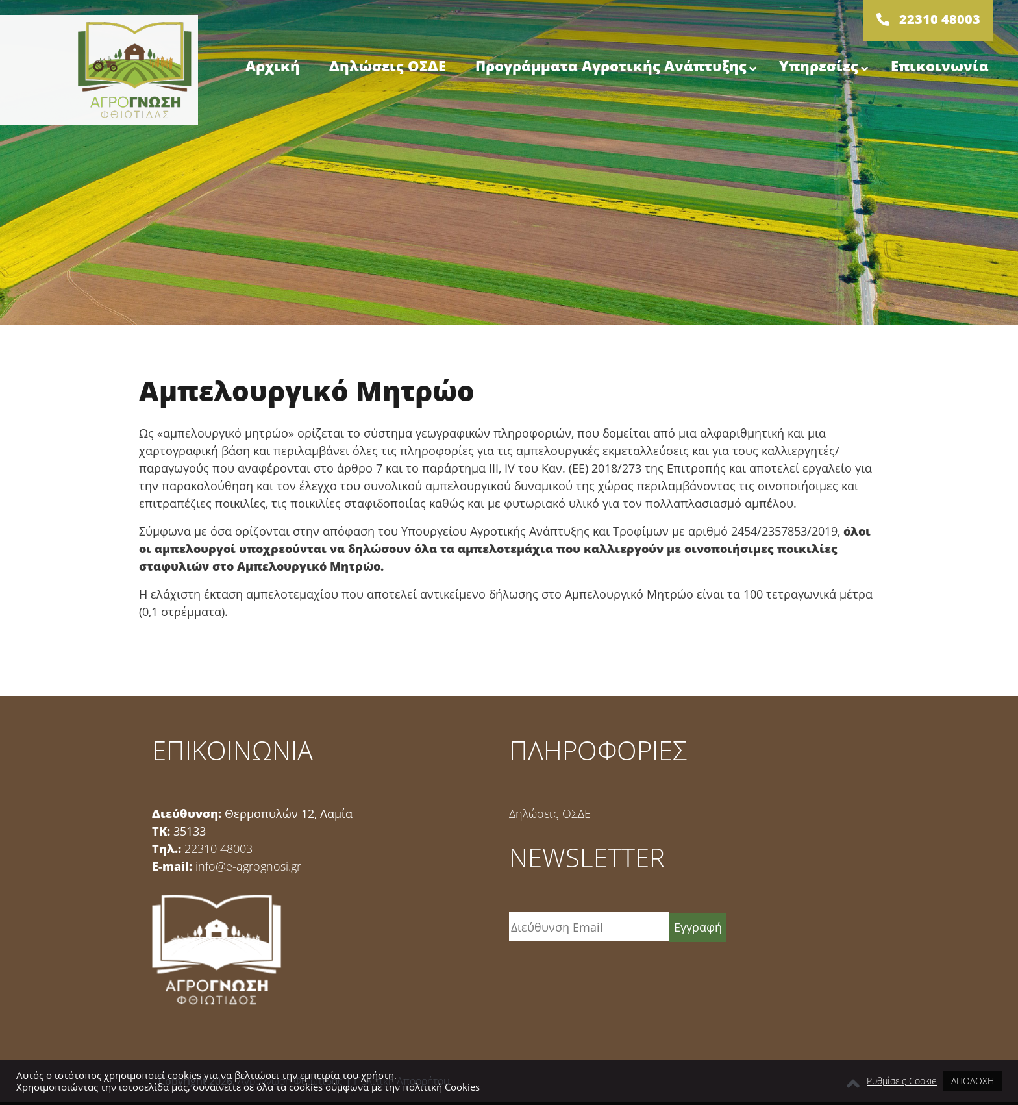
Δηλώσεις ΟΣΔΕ (550, 813)
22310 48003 (218, 848)
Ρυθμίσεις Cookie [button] (902, 1081)
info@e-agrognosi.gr (248, 866)
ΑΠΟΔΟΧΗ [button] (972, 1080)
